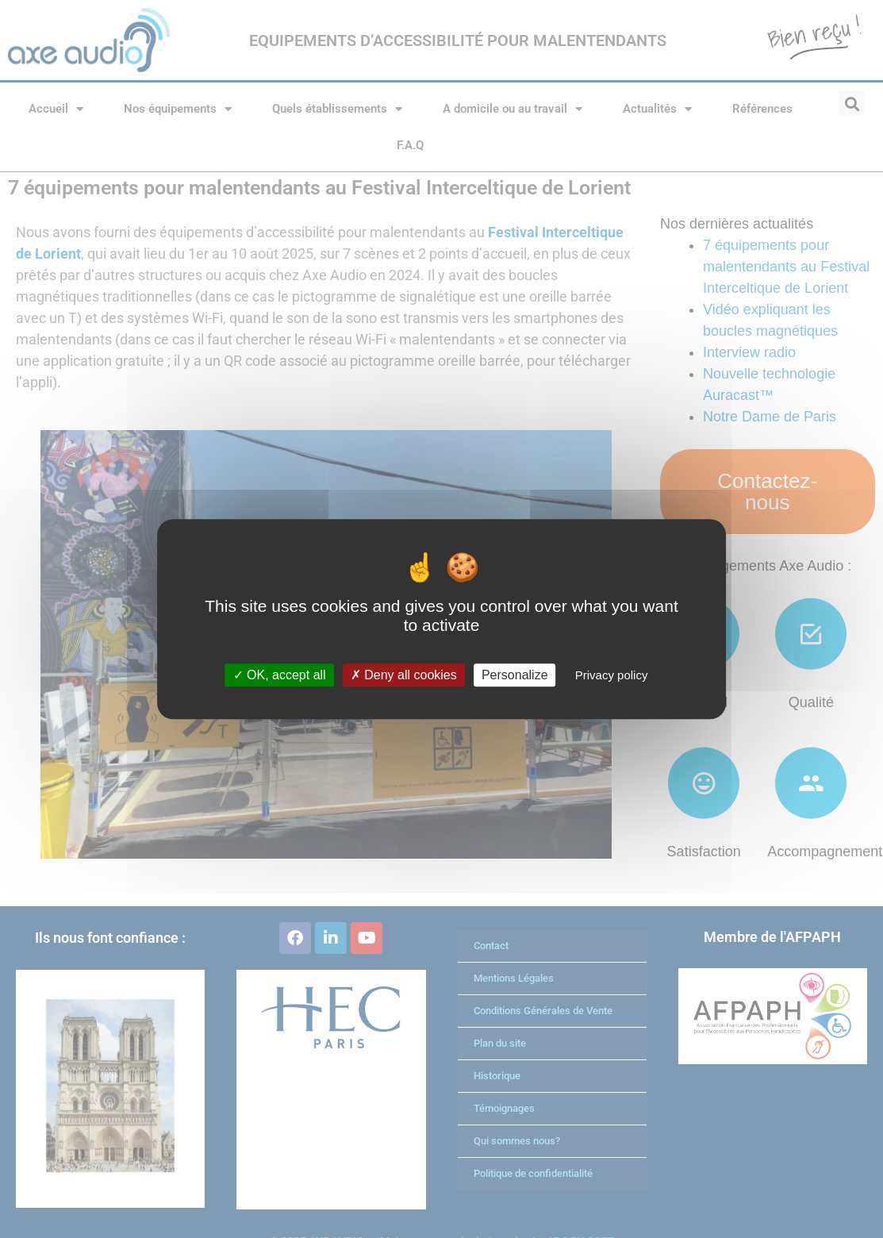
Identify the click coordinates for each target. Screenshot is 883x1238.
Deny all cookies (404, 675)
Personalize (515, 675)
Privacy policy (611, 675)
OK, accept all (279, 675)
